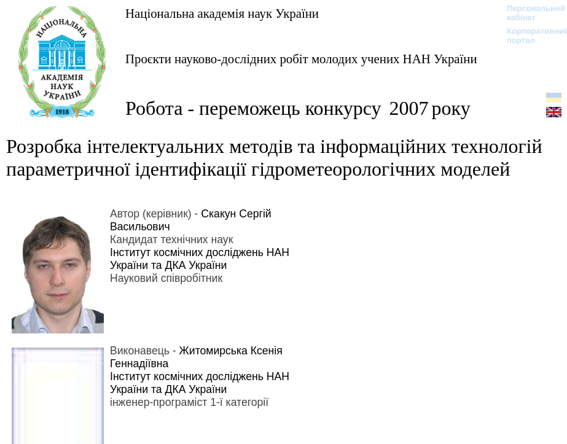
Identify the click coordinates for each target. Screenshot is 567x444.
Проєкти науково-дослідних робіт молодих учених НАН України (301, 59)
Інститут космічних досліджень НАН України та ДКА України (199, 258)
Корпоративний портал (530, 35)
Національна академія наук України (222, 13)
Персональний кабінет (530, 13)
